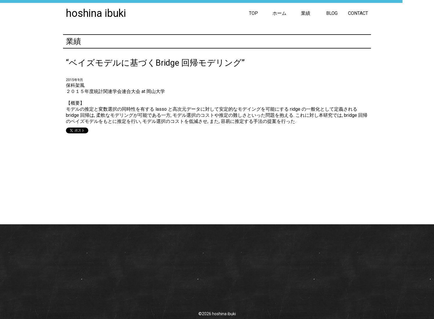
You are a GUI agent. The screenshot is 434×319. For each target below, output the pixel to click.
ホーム (279, 13)
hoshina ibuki (96, 13)
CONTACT (358, 13)
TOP (253, 13)
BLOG (332, 13)
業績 (305, 13)
